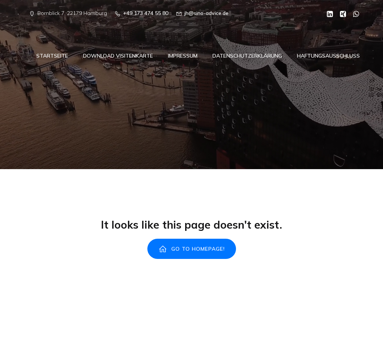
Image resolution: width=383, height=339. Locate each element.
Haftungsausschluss (328, 56)
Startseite (52, 56)
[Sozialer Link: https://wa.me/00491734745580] (353, 13)
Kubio (292, 323)
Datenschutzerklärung (247, 56)
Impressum (182, 56)
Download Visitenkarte (118, 56)
